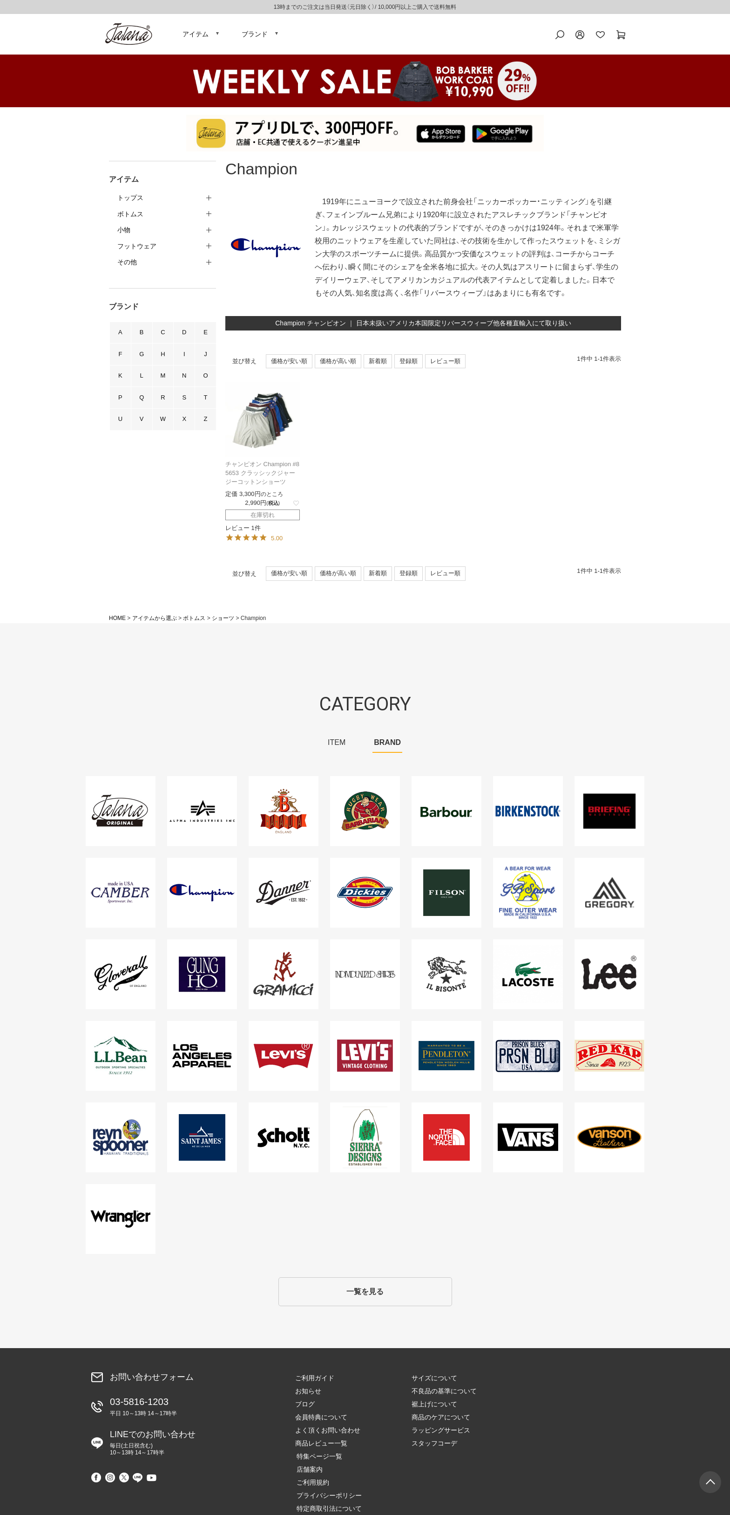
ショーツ (223, 620)
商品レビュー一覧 (321, 1446)
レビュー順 (445, 362)
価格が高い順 (338, 362)
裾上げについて (434, 1407)
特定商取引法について (560, 1433)
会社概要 (541, 1446)
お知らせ (308, 1394)
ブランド (255, 35)
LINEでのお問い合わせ (153, 1445)
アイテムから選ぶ (154, 620)
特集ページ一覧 (551, 1381)
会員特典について (321, 1420)
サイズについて (434, 1381)
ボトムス (194, 620)
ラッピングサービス (441, 1433)
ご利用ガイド (314, 1381)
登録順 (408, 362)
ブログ (305, 1407)
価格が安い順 (289, 362)
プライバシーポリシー (560, 1420)
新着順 (378, 362)
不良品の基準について (444, 1394)
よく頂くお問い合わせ (327, 1433)
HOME (117, 620)
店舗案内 (541, 1394)
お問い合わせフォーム (152, 1380)
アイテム (195, 35)
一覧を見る (365, 1294)
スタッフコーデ (434, 1446)
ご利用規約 (544, 1407)
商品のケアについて (441, 1420)
